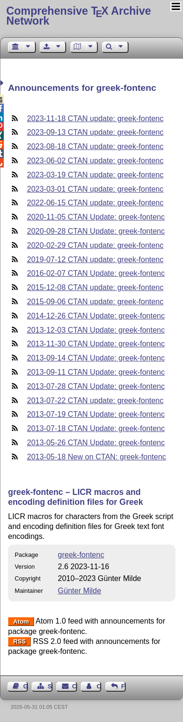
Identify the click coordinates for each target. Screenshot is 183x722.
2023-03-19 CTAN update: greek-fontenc (95, 175)
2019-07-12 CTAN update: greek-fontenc (95, 259)
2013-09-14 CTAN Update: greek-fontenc (96, 358)
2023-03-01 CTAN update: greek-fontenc (95, 189)
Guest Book (25, 686)
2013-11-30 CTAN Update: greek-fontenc (96, 344)
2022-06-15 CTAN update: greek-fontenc (95, 203)
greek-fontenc (81, 555)
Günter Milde (79, 591)
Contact (74, 686)
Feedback (123, 686)
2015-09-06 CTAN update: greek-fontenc (95, 302)
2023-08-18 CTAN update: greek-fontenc (95, 146)
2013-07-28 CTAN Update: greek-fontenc (96, 386)
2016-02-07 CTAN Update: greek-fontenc (96, 273)
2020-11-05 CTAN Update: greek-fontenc (96, 217)
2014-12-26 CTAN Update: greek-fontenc (96, 316)
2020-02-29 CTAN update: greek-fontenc (95, 245)
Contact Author (98, 686)
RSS (19, 641)
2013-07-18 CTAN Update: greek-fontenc (96, 428)
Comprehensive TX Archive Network (78, 16)
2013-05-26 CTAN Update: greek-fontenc (96, 443)
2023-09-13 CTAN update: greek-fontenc (95, 132)
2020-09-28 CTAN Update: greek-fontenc (96, 231)
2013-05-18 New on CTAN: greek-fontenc (96, 457)
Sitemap (50, 686)
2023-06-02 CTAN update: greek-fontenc (95, 161)
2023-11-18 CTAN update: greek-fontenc (95, 118)
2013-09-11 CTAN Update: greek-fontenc (96, 372)
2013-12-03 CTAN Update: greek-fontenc (96, 330)
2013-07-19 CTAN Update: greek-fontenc (96, 414)
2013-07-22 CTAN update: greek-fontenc (95, 400)
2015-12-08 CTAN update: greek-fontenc (95, 287)
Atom (21, 621)
